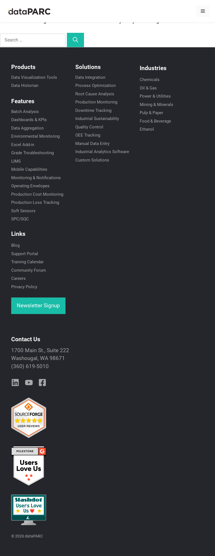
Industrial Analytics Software (102, 151)
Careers (18, 278)
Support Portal (24, 253)
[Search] (75, 40)
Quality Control (89, 127)
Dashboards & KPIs (29, 119)
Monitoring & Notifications (36, 177)
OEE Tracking (87, 135)
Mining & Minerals (156, 104)
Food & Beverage (155, 121)
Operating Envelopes (30, 185)
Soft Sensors (23, 210)
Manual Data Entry (92, 143)
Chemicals (150, 79)
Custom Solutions (92, 160)
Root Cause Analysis (94, 93)
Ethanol (147, 129)
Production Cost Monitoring (37, 194)
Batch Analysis (25, 111)
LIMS (16, 161)
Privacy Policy (24, 286)
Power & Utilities (155, 96)
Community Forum (28, 270)
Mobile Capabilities (29, 169)
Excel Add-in (22, 144)
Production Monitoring (96, 102)
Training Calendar (27, 261)
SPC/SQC (20, 219)
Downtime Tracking (93, 110)
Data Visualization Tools (34, 77)
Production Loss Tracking (35, 202)
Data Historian (24, 85)
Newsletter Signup (38, 305)
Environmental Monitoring (35, 136)
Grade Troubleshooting (32, 152)
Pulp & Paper (151, 112)
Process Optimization (95, 85)
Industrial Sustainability (97, 118)
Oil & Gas (148, 88)
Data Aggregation (27, 128)
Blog (15, 245)
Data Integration (90, 77)
